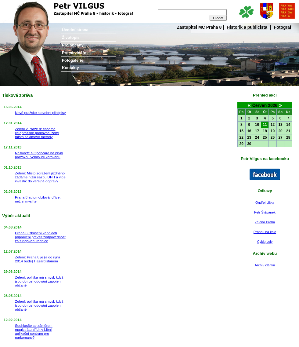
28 (288, 137)
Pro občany (73, 45)
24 (257, 137)
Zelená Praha (265, 222)
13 (280, 124)
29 (241, 144)
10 (257, 124)
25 (265, 137)
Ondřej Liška (264, 202)
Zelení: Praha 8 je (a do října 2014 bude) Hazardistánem (37, 259)
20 (280, 131)
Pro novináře (74, 52)
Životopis (71, 37)
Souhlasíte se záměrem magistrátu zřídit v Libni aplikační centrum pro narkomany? (33, 331)
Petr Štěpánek (265, 212)
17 (257, 131)
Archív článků (265, 265)
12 (273, 124)
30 (249, 144)
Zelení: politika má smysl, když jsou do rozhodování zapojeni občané (39, 281)
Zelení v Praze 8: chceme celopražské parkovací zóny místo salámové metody (37, 133)
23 (249, 137)
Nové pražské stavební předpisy (40, 113)
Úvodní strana (75, 29)
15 (241, 131)
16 (249, 131)
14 (288, 124)
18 (265, 131)
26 (273, 137)
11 (265, 124)
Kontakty (70, 67)
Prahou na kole (265, 232)
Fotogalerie (72, 60)
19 (273, 131)
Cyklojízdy (264, 241)
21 (288, 131)
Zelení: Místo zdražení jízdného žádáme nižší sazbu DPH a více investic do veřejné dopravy (40, 177)
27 (280, 137)
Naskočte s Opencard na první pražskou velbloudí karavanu (39, 155)
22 (241, 137)
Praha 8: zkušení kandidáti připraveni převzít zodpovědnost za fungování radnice (40, 237)
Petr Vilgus (20, 4)
